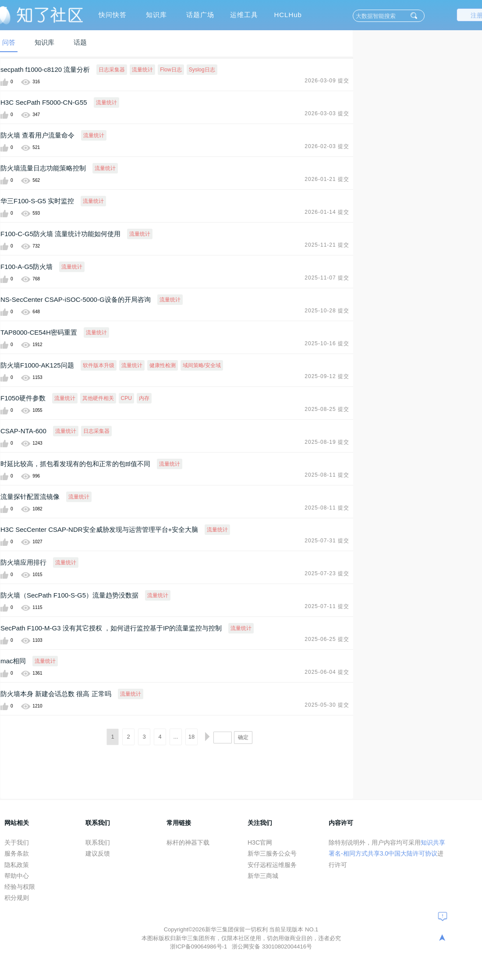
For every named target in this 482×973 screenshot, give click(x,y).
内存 (144, 398)
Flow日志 (170, 70)
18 (191, 736)
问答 (8, 42)
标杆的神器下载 (188, 842)
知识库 (156, 14)
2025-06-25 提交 (327, 639)
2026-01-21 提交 (327, 179)
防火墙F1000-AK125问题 (37, 365)
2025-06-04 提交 (327, 672)
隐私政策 (16, 864)
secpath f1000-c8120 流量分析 (45, 69)
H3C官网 (260, 842)
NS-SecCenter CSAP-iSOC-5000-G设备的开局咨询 (75, 299)
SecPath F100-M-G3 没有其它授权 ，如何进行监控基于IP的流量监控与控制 (111, 628)
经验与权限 (19, 886)
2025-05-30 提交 (327, 705)
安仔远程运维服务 (272, 864)
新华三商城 (263, 875)
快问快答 (113, 14)
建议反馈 (97, 853)
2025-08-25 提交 (327, 409)
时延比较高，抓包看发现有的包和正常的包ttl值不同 (75, 463)
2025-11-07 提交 (327, 278)
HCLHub (288, 14)
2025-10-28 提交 (327, 311)
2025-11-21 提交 (327, 245)
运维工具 (244, 14)
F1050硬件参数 (23, 398)
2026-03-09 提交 (327, 81)
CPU (126, 398)
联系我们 (97, 842)
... (176, 736)
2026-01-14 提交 (327, 212)
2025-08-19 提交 (327, 442)
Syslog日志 (202, 70)
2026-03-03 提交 (327, 113)
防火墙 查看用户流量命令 (37, 135)
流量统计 (142, 70)
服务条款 (16, 853)
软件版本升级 (98, 365)
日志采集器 (112, 70)
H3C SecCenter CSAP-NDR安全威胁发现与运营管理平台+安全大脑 (99, 529)
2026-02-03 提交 (327, 146)
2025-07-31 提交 (327, 541)
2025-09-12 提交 (327, 376)
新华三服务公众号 (272, 853)
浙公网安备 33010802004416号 (272, 946)
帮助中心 (16, 875)
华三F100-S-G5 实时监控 (37, 201)
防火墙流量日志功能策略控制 (43, 168)
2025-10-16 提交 (327, 343)
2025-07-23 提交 (327, 573)
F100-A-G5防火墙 (26, 266)
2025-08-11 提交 (327, 475)
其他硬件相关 (98, 398)
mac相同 (13, 661)
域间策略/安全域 (202, 365)
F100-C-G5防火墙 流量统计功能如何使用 (60, 233)
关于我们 (16, 842)
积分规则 (16, 897)
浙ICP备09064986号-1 (199, 946)
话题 (80, 42)
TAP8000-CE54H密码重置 (38, 332)
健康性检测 (162, 365)
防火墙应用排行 (23, 562)
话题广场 (200, 14)
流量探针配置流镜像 (30, 496)
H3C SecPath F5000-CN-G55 (43, 102)
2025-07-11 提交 (327, 606)
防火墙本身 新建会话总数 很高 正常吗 (55, 693)
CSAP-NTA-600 (23, 431)
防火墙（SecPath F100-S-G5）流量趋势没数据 (69, 595)
